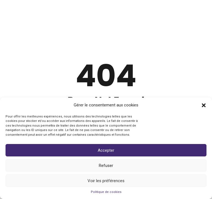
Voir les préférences (106, 180)
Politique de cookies (106, 192)
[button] (203, 105)
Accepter (106, 150)
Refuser (106, 165)
